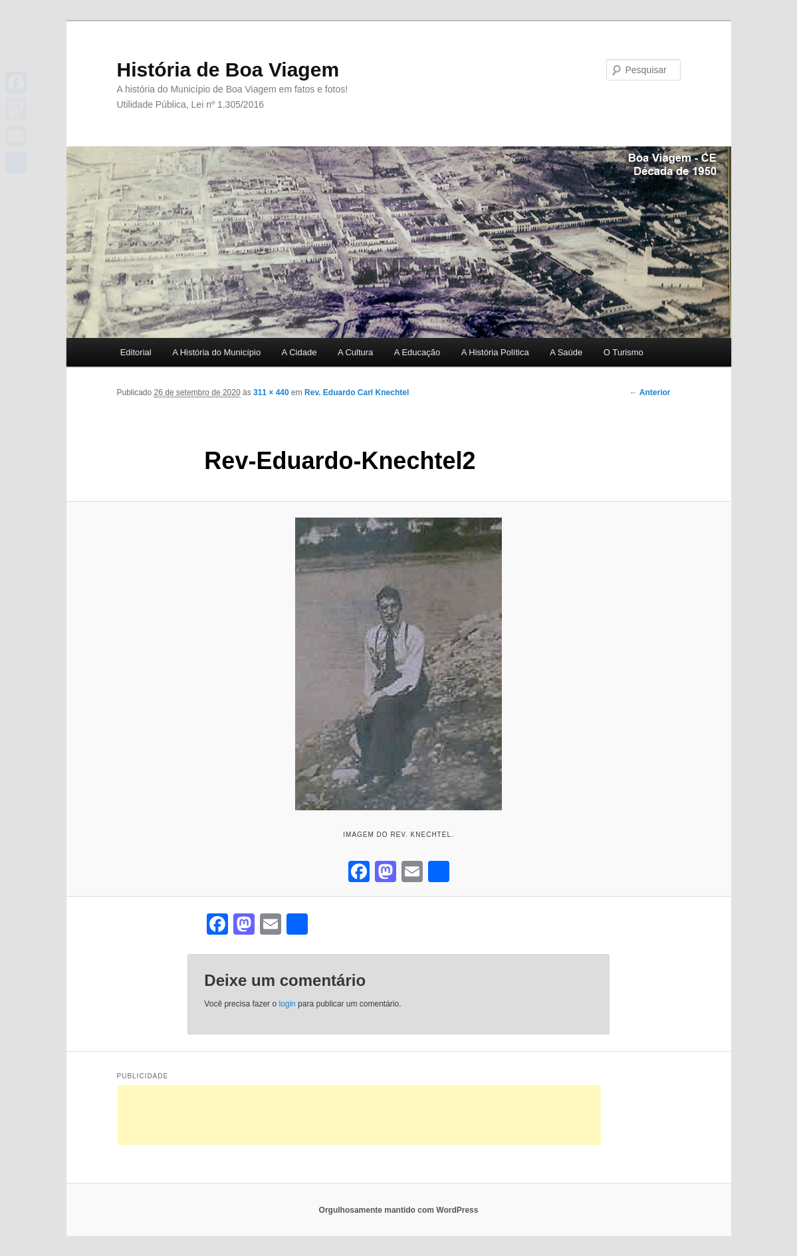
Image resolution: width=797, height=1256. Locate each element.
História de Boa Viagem (228, 69)
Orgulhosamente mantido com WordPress (399, 1210)
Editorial (136, 352)
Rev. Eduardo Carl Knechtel (356, 392)
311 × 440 (271, 392)
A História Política (495, 352)
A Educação (417, 352)
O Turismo (623, 352)
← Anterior (650, 392)
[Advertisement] (359, 1115)
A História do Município (216, 352)
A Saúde (566, 352)
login (287, 1004)
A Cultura (355, 352)
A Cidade (299, 352)
